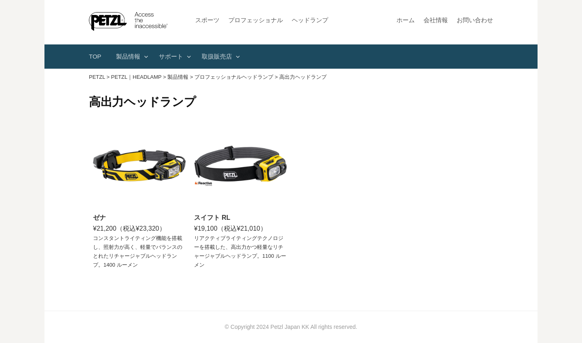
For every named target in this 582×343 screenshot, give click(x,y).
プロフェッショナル (255, 20)
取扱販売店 (217, 56)
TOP (95, 56)
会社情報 (436, 20)
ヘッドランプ (310, 20)
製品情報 (128, 56)
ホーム (405, 20)
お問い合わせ (475, 20)
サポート (171, 56)
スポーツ (207, 20)
